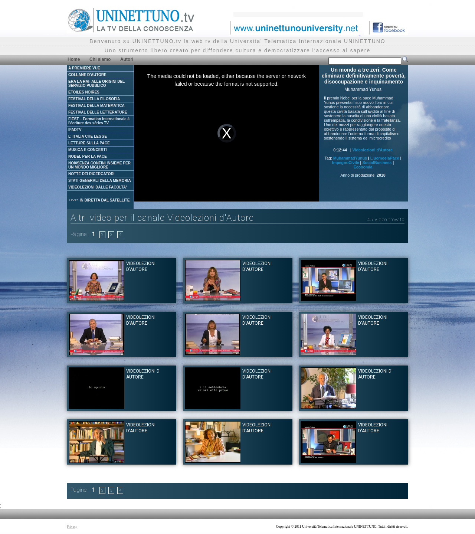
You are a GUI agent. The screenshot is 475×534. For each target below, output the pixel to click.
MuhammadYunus (350, 158)
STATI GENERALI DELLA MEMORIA (99, 180)
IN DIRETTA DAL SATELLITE (99, 200)
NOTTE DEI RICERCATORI (91, 174)
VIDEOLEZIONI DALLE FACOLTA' (97, 187)
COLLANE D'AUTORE (87, 75)
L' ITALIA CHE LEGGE (87, 136)
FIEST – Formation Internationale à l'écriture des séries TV (99, 121)
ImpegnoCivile (345, 162)
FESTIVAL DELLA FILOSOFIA (94, 99)
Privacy (72, 526)
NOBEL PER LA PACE (87, 156)
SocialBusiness (377, 162)
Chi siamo (100, 59)
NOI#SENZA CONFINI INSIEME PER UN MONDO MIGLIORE (99, 165)
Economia (363, 167)
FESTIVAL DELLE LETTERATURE (97, 112)
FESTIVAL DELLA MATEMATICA (96, 106)
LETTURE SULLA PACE (89, 143)
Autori (126, 59)
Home (74, 59)
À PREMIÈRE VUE (84, 68)
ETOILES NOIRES (83, 92)
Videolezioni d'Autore (373, 150)
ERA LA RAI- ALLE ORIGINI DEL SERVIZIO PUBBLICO (96, 83)
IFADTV (75, 130)
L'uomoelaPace (384, 158)
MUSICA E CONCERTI (87, 150)
